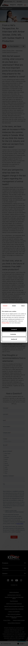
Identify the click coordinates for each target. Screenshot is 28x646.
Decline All (14, 339)
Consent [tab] (5, 305)
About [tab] (23, 305)
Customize (14, 334)
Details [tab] (14, 305)
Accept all (14, 329)
